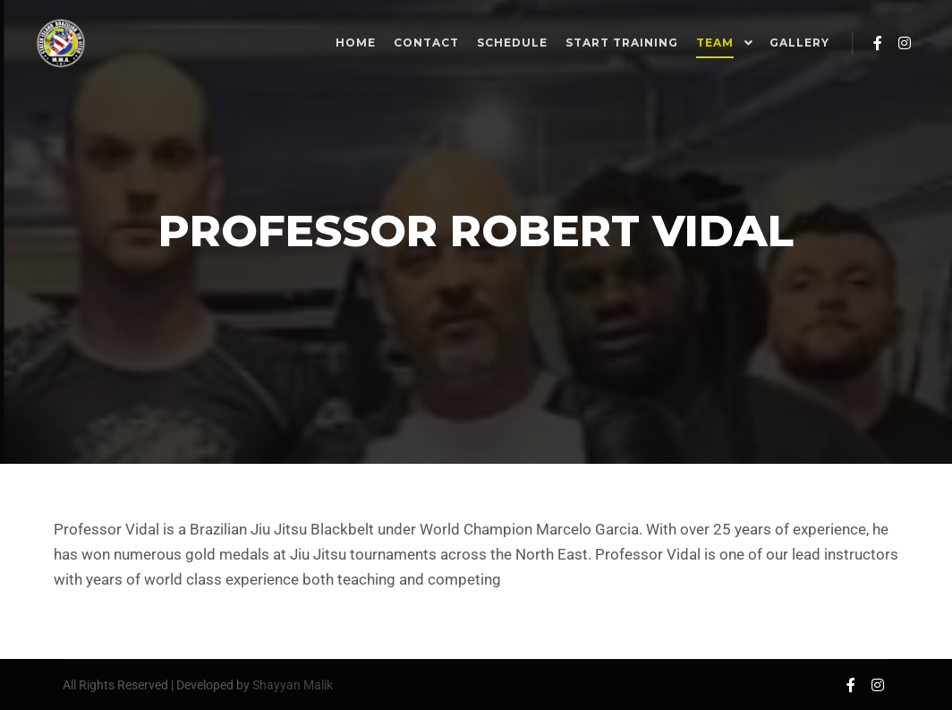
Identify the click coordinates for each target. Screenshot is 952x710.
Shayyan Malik (292, 685)
